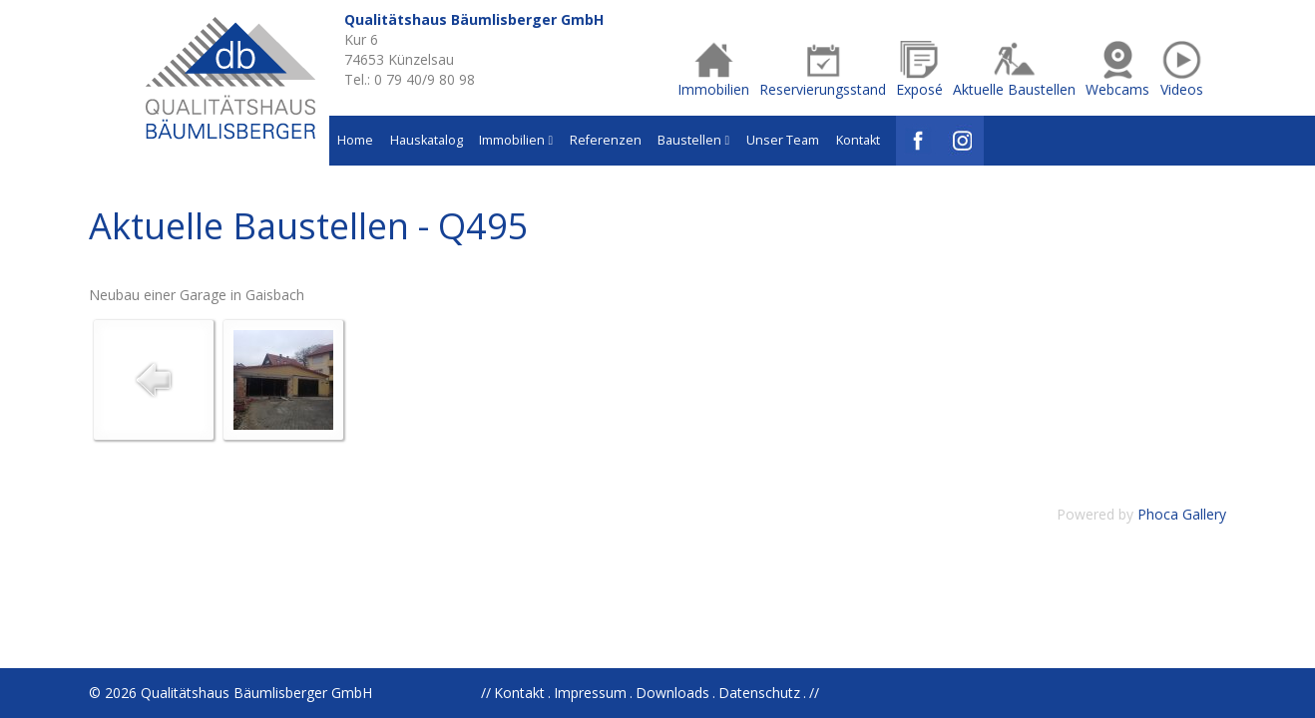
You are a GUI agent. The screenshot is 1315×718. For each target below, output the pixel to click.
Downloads (672, 692)
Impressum (590, 692)
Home (355, 140)
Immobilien (516, 140)
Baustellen (693, 140)
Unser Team (782, 140)
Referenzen (606, 140)
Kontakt (858, 140)
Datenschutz (759, 692)
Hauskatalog (426, 140)
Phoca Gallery (1181, 514)
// (814, 692)
